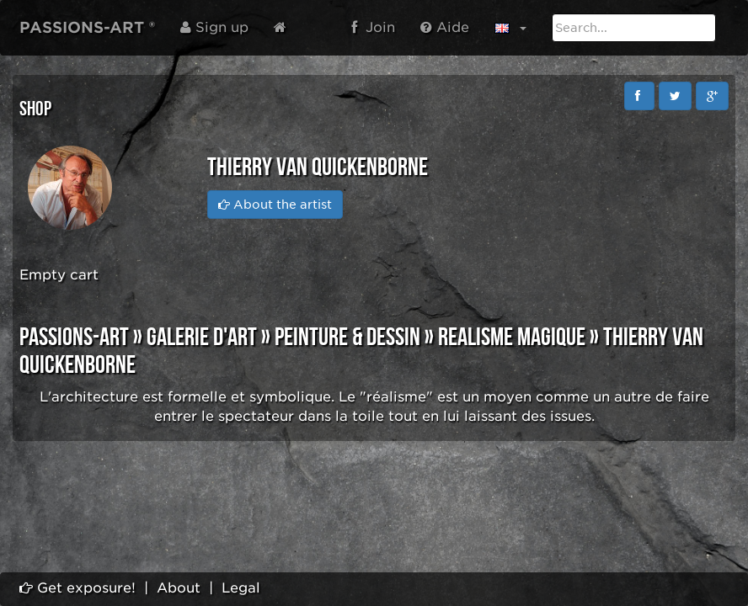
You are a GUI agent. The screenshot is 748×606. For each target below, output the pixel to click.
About (178, 588)
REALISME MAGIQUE (511, 337)
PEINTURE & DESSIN (347, 337)
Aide (444, 27)
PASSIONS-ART (74, 337)
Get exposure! (77, 588)
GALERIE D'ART (202, 337)
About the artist (275, 204)
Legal (241, 588)
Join (373, 27)
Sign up (214, 27)
